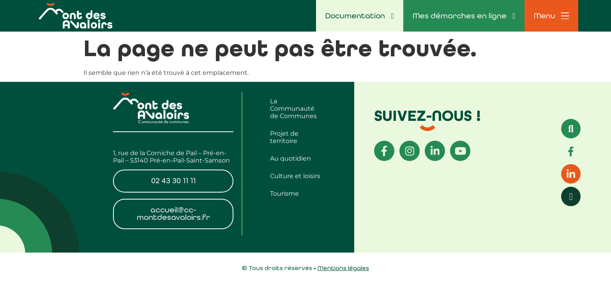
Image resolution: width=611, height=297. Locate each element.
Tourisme (284, 193)
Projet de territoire (284, 137)
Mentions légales (343, 268)
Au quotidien (290, 158)
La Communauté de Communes (293, 108)
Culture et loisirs (295, 176)
